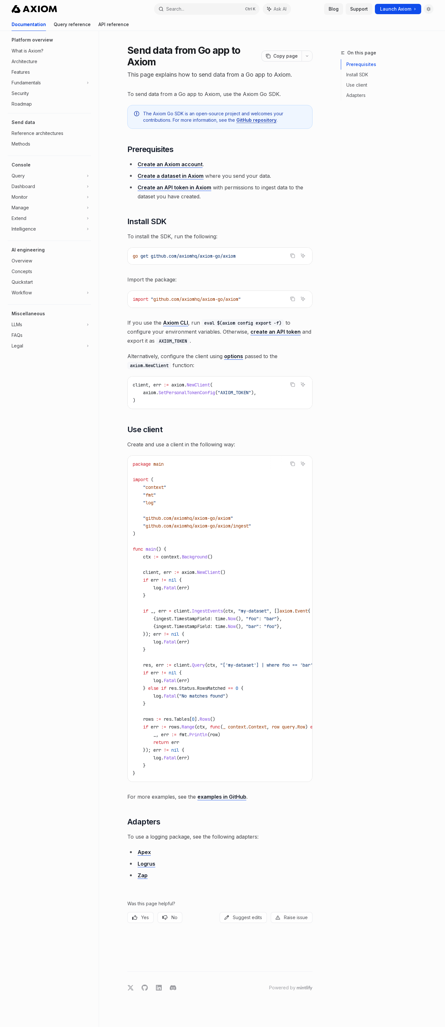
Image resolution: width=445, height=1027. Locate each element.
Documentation (29, 26)
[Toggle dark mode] (428, 9)
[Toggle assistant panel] (277, 9)
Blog (334, 9)
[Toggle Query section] (49, 176)
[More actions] (307, 56)
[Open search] (207, 9)
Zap (143, 875)
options (233, 356)
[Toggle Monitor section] (49, 197)
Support (359, 9)
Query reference (72, 26)
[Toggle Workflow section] (49, 293)
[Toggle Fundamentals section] (49, 83)
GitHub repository (256, 120)
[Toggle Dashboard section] (49, 186)
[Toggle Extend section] (49, 218)
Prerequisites (361, 64)
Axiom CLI (175, 322)
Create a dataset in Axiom (171, 176)
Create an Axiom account (170, 164)
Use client (356, 85)
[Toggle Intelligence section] (49, 229)
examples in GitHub (221, 797)
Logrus (146, 864)
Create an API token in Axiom (174, 187)
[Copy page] (281, 56)
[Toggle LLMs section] (49, 324)
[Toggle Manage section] (49, 208)
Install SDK (357, 74)
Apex (144, 852)
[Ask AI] (303, 256)
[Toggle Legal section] (49, 346)
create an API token (275, 331)
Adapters (356, 95)
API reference (113, 26)
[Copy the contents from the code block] (292, 256)
